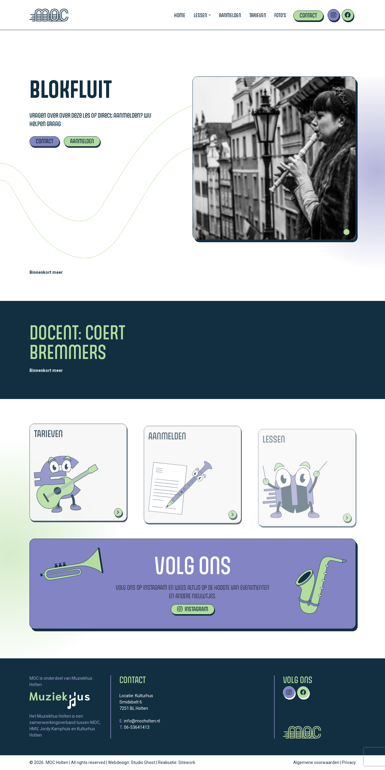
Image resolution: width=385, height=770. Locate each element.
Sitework (186, 762)
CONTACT (44, 141)
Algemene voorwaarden (316, 762)
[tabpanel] (274, 158)
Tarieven (257, 15)
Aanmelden (230, 15)
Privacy (349, 762)
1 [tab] (346, 232)
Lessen (202, 15)
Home (179, 15)
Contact (308, 15)
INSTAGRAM (192, 609)
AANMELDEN (82, 141)
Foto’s (280, 15)
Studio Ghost (143, 762)
